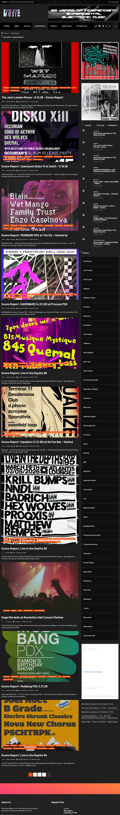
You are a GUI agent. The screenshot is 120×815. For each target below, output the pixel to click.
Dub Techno (32, 642)
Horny (6, 228)
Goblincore (45, 87)
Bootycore (23, 225)
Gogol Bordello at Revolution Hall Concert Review (32, 582)
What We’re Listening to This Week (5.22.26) (104, 231)
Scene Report (15, 33)
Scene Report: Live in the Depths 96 (24, 373)
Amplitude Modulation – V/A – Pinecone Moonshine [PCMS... (104, 170)
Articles (27, 26)
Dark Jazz (32, 363)
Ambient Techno (16, 294)
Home (6, 33)
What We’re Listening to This (70, 777)
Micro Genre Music (88, 696)
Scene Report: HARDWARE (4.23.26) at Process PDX (34, 304)
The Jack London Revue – (70, 788)
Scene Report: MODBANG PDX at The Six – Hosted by (34, 235)
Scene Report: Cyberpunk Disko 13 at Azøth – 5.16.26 (34, 166)
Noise (15, 507)
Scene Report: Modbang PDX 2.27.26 (24, 651)
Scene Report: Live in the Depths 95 (24, 513)
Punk (20, 576)
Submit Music (67, 26)
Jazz (73, 87)
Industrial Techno (68, 504)
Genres (16, 26)
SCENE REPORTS (40, 26)
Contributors (81, 26)
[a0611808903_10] (100, 101)
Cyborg (40, 225)
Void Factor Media (73, 811)
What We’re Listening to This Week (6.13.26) (104, 158)
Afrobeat (96, 131)
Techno (51, 366)
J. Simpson (10, 587)
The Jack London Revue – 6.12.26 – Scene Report (32, 97)
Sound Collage (42, 366)
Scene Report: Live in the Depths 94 (24, 720)
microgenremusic (101, 696)
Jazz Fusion (7, 366)
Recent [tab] (87, 125)
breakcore (28, 156)
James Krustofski (10, 101)
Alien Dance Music (9, 156)
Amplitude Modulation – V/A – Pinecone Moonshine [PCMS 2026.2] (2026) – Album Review (99, 717)
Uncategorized (39, 576)
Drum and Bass (47, 294)
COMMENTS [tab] (112, 125)
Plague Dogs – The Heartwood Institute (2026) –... (105, 219)
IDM (14, 159)
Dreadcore (41, 363)
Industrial (54, 87)
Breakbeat (15, 642)
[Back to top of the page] (116, 811)
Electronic (25, 87)
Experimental (35, 87)
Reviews (6, 26)
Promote (53, 26)
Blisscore (14, 225)
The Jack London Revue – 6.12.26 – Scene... (103, 146)
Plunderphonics (19, 366)
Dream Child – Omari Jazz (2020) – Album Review (99, 722)
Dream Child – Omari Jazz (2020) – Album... (105, 182)
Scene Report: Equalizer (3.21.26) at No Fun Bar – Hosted (37, 441)
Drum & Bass (48, 156)
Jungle (6, 90)
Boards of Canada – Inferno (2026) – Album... (104, 207)
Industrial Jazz (65, 87)
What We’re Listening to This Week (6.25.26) (21, 2)
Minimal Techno (15, 297)
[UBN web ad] (100, 60)
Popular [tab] (99, 125)
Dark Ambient (15, 87)
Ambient (6, 87)
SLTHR (9, 518)
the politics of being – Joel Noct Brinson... (105, 195)
